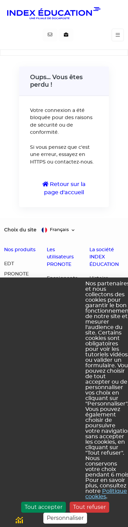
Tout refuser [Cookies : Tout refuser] (89, 507)
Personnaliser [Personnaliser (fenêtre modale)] (65, 518)
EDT (9, 263)
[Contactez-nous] (50, 35)
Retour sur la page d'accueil (64, 188)
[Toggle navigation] (118, 35)
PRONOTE (16, 274)
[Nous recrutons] (66, 35)
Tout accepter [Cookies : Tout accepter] (43, 507)
